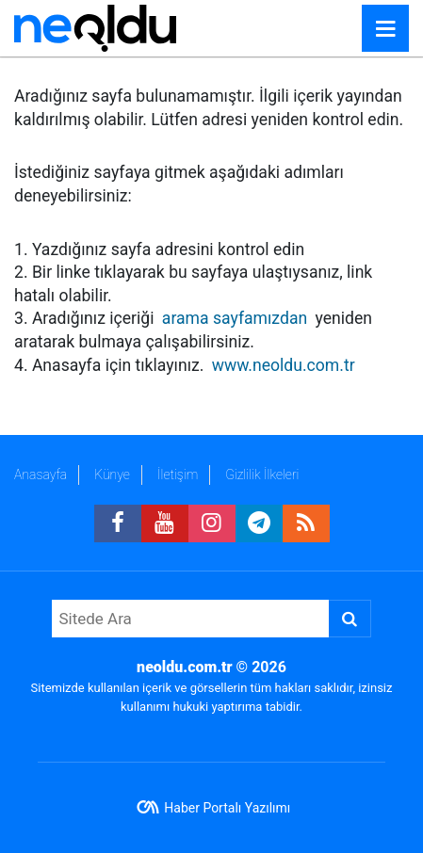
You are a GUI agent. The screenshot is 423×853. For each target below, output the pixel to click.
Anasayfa (40, 474)
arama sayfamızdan (234, 318)
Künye (112, 474)
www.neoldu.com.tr (283, 365)
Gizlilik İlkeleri (262, 474)
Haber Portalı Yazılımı (227, 807)
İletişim (177, 474)
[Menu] (385, 29)
